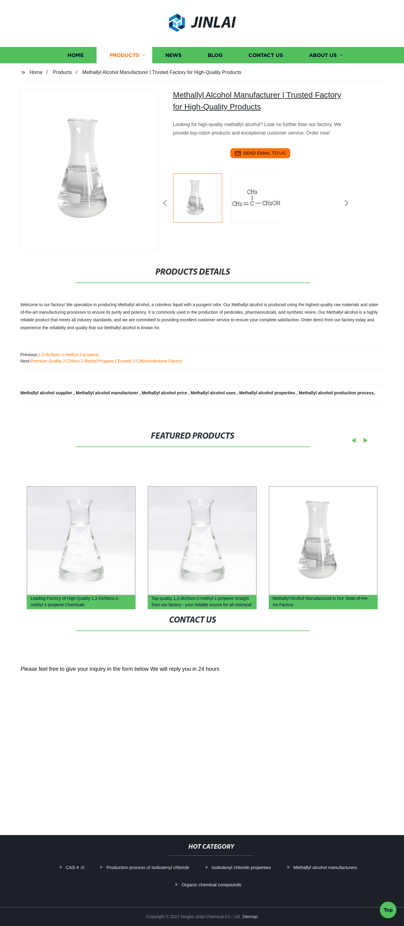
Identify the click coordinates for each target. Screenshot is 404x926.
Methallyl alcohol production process (336, 392)
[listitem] (202, 200)
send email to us (260, 153)
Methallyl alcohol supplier (47, 392)
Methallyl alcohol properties (267, 392)
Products (124, 56)
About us (323, 56)
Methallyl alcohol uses (214, 392)
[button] (165, 203)
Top (388, 907)
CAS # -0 (84, 867)
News (173, 56)
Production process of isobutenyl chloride (156, 867)
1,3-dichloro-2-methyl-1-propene (68, 354)
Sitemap (250, 916)
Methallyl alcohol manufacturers (334, 867)
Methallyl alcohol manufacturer (107, 392)
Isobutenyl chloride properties (250, 867)
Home (75, 56)
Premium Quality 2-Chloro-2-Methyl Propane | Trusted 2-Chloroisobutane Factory (106, 361)
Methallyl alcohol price (165, 392)
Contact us (265, 56)
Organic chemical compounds (220, 884)
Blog (215, 56)
